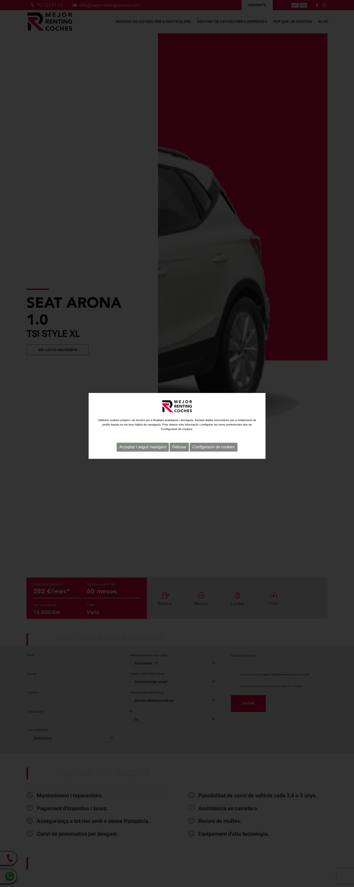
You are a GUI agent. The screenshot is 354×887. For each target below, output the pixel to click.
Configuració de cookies (213, 432)
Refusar (179, 432)
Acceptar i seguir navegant (142, 432)
